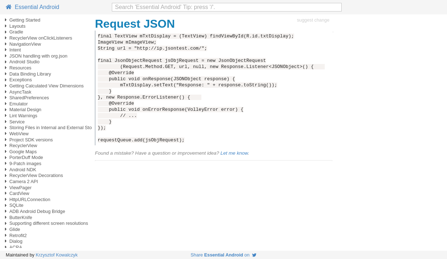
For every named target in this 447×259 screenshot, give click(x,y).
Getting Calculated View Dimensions (46, 85)
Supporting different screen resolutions (48, 223)
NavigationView (25, 44)
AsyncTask (20, 92)
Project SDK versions (31, 139)
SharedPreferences (29, 97)
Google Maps (23, 151)
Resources (20, 68)
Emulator (18, 103)
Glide (14, 229)
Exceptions (20, 79)
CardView (19, 193)
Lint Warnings (23, 115)
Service (17, 121)
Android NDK (22, 169)
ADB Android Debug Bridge (37, 211)
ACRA (15, 247)
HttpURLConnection (29, 199)
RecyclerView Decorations (36, 175)
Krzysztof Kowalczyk (57, 255)
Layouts (17, 26)
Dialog (15, 241)
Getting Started (24, 20)
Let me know (234, 153)
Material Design (25, 109)
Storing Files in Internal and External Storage (55, 127)
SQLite (16, 205)
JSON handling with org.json (38, 56)
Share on (223, 255)
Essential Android (32, 7)
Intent (15, 50)
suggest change (313, 20)
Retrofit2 (18, 235)
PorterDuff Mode (26, 157)
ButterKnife (20, 217)
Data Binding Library (30, 74)
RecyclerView (23, 145)
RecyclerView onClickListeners (40, 38)
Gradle (16, 32)
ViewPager (20, 187)
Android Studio (24, 61)
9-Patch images (25, 163)
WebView (19, 133)
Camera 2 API (23, 181)
